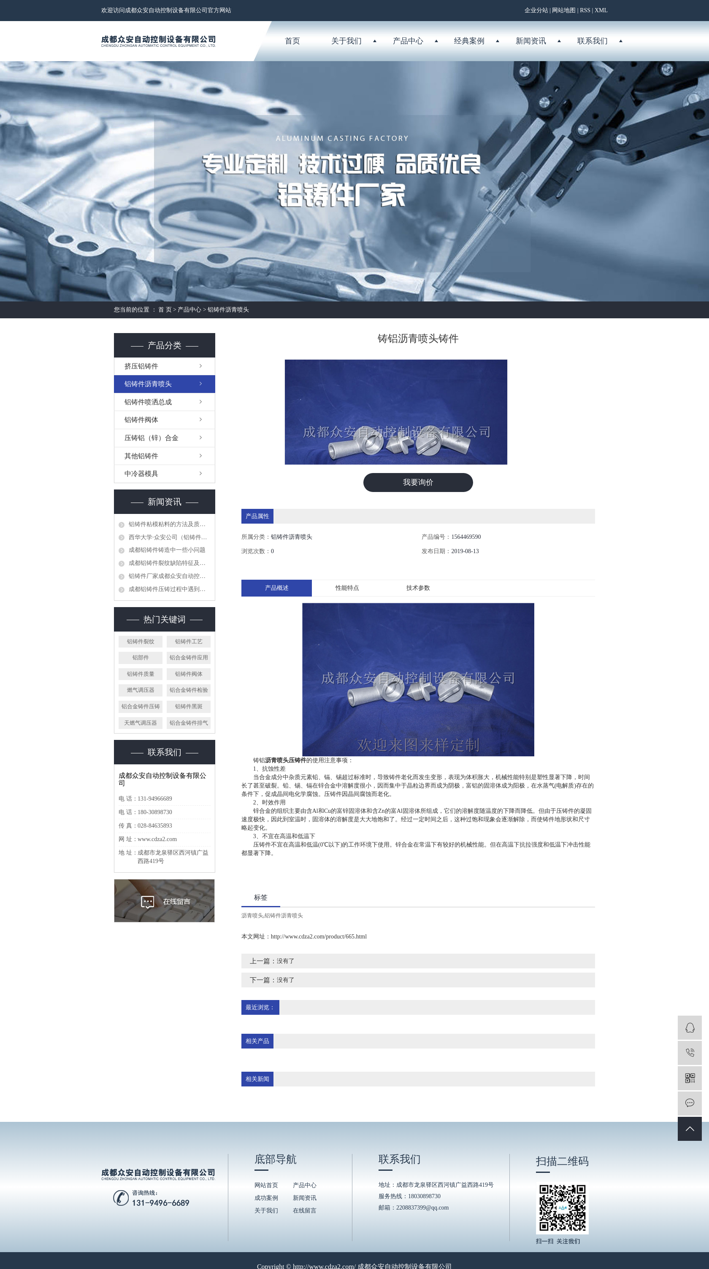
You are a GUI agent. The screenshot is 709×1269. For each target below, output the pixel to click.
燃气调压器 (140, 690)
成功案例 (266, 1198)
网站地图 (564, 10)
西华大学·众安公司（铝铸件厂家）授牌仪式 (170, 537)
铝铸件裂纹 (140, 641)
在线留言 (305, 1211)
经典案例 (469, 41)
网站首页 (266, 1186)
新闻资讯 (531, 41)
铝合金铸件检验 (189, 690)
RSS (585, 10)
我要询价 (418, 482)
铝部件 (141, 657)
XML (601, 10)
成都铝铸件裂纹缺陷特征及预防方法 (170, 563)
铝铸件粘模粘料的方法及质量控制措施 (170, 524)
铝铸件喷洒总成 (148, 402)
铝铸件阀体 (141, 419)
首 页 (165, 309)
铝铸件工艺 (189, 641)
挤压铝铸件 (141, 366)
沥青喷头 (252, 915)
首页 (292, 41)
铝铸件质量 (140, 674)
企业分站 (536, 10)
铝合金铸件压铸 (141, 706)
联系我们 (592, 41)
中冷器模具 (141, 473)
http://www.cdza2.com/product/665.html (319, 936)
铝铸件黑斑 (189, 706)
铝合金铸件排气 (189, 723)
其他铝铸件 (141, 456)
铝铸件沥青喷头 (228, 309)
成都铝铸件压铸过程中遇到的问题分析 (170, 589)
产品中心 (408, 41)
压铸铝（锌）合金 (151, 437)
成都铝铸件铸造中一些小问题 (167, 550)
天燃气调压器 (140, 723)
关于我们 (346, 41)
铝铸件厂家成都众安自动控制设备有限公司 (170, 576)
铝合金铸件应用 (189, 657)
